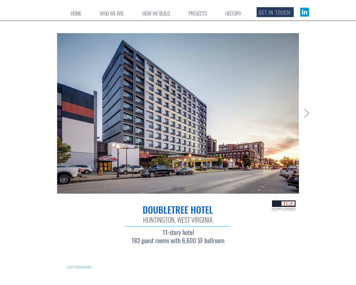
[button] (275, 12)
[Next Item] (307, 113)
